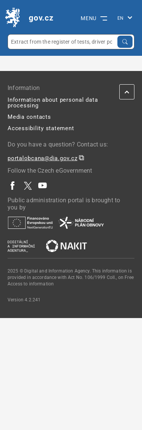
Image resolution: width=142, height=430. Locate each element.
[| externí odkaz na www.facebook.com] (13, 185)
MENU (94, 18)
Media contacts (29, 116)
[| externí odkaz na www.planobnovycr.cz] (81, 222)
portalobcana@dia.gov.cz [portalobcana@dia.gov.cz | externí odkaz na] (42, 158)
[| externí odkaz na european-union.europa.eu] (30, 222)
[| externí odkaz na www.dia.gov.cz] (21, 245)
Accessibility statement (41, 128)
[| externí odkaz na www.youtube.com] (42, 185)
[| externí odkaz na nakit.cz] (66, 245)
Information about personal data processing (53, 102)
